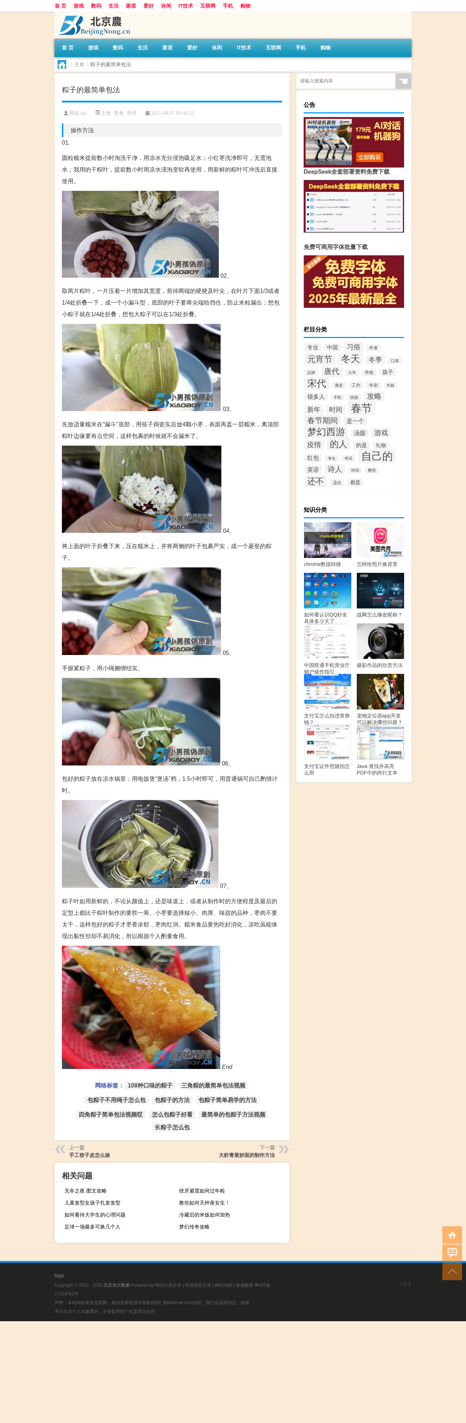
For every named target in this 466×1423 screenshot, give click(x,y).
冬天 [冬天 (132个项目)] (350, 358)
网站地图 (223, 1285)
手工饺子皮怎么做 (89, 1155)
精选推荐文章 (198, 1285)
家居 (131, 6)
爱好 (148, 6)
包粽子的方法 (172, 1100)
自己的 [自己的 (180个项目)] (377, 456)
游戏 (79, 6)
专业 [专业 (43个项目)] (312, 347)
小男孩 (404, 1284)
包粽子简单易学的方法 (227, 1100)
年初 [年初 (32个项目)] (373, 385)
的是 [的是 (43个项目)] (361, 445)
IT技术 (185, 6)
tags (59, 1275)
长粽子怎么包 (172, 1127)
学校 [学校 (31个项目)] (369, 372)
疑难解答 (244, 1285)
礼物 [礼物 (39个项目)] (381, 445)
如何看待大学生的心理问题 (95, 1215)
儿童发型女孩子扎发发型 (92, 1203)
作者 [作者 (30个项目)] (373, 348)
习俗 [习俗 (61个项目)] (353, 347)
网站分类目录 (168, 1285)
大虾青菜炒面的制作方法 (247, 1155)
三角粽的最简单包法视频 (213, 1085)
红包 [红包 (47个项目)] (313, 458)
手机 (228, 6)
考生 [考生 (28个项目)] (332, 458)
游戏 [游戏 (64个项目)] (381, 433)
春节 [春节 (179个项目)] (361, 408)
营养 (132, 113)
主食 (79, 64)
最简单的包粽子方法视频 (233, 1115)
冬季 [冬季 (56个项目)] (375, 359)
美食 (119, 113)
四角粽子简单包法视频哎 (111, 1115)
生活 (113, 6)
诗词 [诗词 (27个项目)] (355, 470)
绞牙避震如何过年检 (202, 1191)
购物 (245, 6)
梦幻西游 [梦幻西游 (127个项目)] (326, 432)
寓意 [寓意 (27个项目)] (339, 385)
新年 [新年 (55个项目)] (313, 409)
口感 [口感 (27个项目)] (395, 360)
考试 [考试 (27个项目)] (348, 458)
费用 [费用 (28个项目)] (372, 470)
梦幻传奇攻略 (194, 1227)
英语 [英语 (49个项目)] (313, 469)
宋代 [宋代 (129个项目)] (316, 383)
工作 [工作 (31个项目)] (356, 385)
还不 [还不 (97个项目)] (315, 481)
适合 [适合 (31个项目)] (337, 482)
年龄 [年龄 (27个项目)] (391, 385)
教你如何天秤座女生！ (204, 1203)
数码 (96, 6)
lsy (84, 113)
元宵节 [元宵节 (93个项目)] (319, 359)
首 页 (60, 6)
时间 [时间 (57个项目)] (335, 409)
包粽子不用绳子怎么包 (116, 1100)
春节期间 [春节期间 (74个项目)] (322, 420)
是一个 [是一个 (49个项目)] (355, 421)
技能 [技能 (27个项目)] (354, 397)
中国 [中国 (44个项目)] (332, 347)
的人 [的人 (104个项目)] (338, 444)
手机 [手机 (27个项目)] (337, 397)
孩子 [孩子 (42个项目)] (387, 372)
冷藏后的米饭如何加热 (204, 1215)
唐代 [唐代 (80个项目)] (331, 371)
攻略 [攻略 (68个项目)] (374, 396)
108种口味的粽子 (150, 1085)
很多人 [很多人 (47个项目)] (316, 397)
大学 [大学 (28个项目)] (352, 372)
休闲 (166, 6)
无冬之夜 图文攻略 (85, 1191)
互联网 (208, 6)
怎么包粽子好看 (172, 1115)
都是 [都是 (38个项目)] (355, 482)
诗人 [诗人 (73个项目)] (335, 469)
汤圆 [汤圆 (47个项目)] (360, 433)
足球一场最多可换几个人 (92, 1227)
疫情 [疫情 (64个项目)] (314, 445)
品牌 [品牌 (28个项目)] (311, 372)
